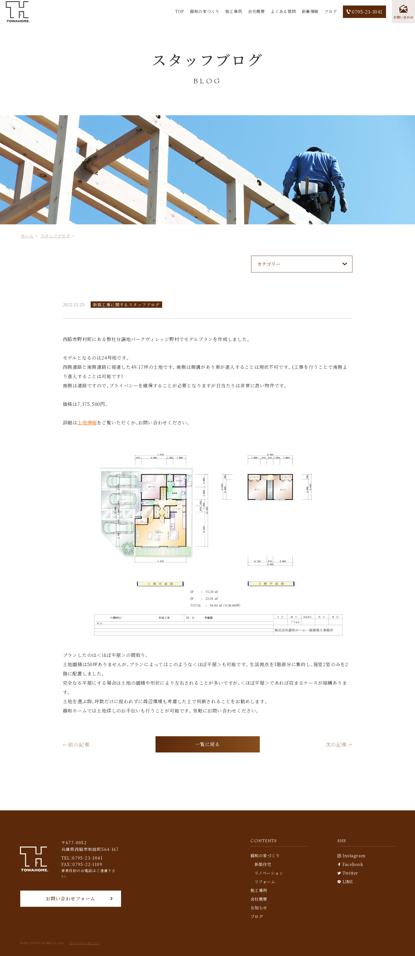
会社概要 (256, 11)
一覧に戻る (207, 744)
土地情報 (87, 422)
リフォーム (265, 881)
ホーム (27, 236)
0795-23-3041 (364, 11)
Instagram (351, 855)
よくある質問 (283, 11)
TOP (179, 11)
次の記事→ (339, 744)
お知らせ (259, 908)
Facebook (350, 864)
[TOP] (18, 11)
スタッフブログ (55, 236)
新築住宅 (263, 864)
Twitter (347, 873)
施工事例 (233, 11)
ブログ (330, 11)
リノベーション (269, 873)
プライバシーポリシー (84, 943)
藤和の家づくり (205, 11)
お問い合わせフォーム (71, 898)
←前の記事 (76, 744)
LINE (345, 881)
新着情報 (310, 11)
